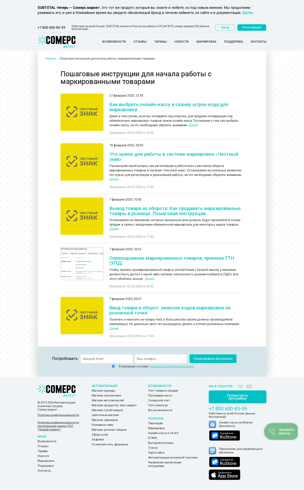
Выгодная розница (161, 443)
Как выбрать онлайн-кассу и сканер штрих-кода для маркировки (168, 107)
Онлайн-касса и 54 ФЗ (163, 433)
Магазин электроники (106, 395)
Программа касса (160, 395)
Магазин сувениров (105, 420)
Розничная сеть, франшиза (110, 444)
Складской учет (159, 400)
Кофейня (98, 439)
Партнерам (155, 423)
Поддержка (233, 41)
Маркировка (206, 41)
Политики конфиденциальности (171, 366)
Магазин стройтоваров (107, 410)
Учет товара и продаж (163, 390)
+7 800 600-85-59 (51, 27)
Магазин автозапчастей (108, 400)
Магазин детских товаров (109, 429)
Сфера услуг (100, 434)
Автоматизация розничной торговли (173, 457)
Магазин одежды (103, 390)
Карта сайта (156, 452)
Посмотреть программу (237, 397)
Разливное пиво (102, 425)
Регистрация (252, 27)
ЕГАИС (152, 438)
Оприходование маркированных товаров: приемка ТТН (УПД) (171, 260)
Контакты (258, 41)
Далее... (194, 125)
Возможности (114, 41)
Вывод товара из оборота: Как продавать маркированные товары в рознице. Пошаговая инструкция (175, 211)
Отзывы (140, 41)
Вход (225, 27)
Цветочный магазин (105, 415)
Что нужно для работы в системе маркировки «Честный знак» (173, 156)
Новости (181, 41)
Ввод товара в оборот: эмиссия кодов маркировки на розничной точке (169, 310)
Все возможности (160, 410)
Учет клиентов (158, 405)
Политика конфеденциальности (58, 415)
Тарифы (160, 41)
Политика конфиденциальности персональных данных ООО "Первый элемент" (58, 426)
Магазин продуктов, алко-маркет (114, 405)
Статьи (152, 447)
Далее (247, 13)
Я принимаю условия (152, 366)
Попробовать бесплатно (213, 359)
